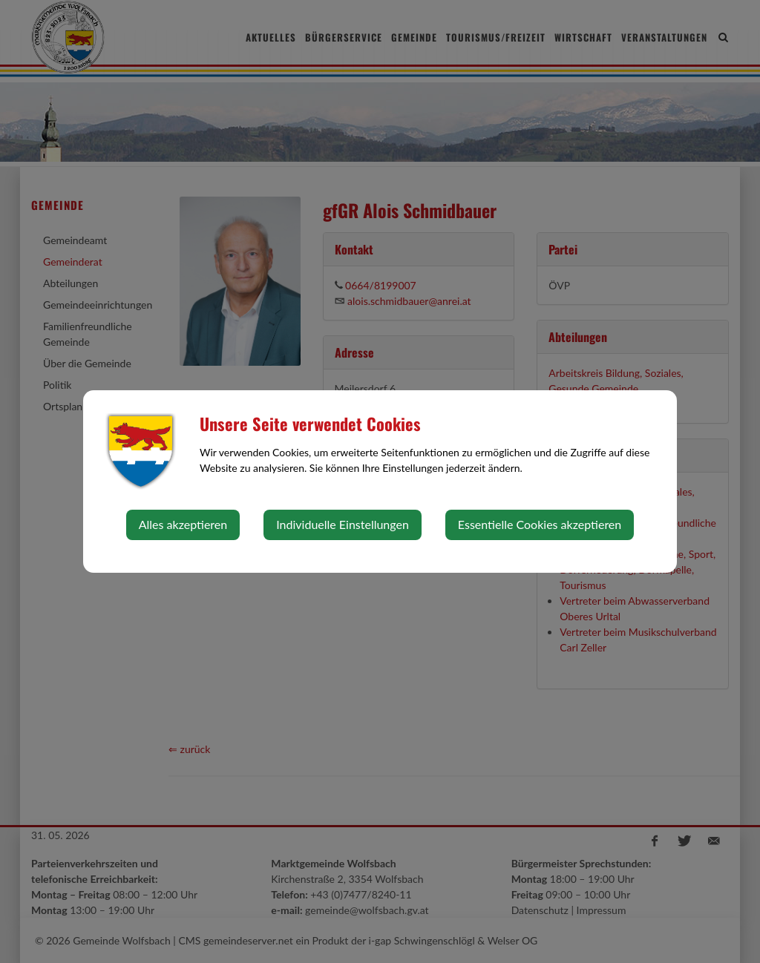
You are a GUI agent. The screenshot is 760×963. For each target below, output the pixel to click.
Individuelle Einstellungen (342, 524)
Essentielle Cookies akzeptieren (539, 524)
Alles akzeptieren (183, 524)
